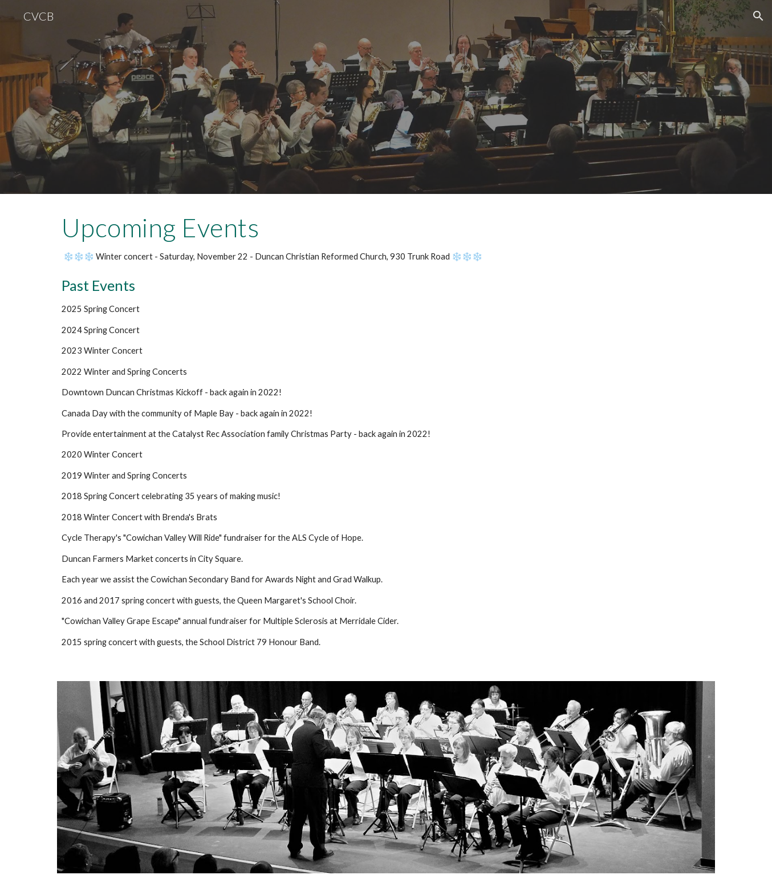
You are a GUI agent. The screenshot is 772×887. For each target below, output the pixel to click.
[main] (386, 431)
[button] (758, 16)
